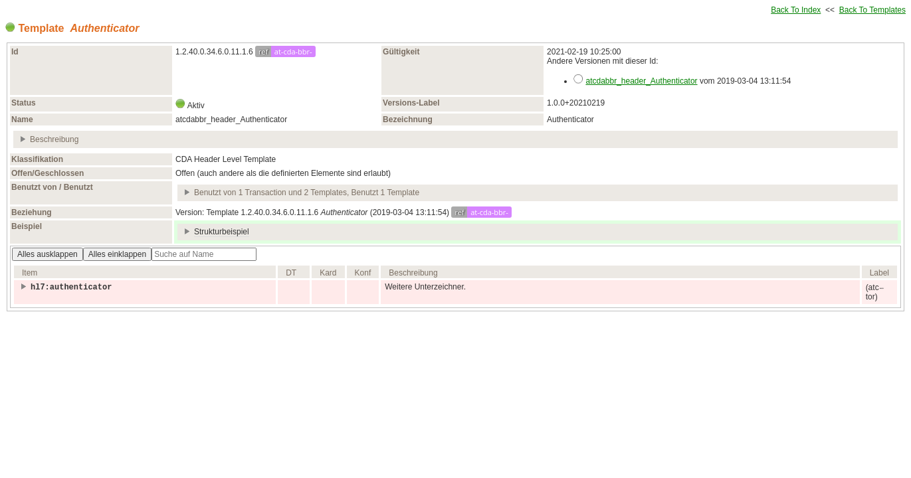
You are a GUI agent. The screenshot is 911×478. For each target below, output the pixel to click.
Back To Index (796, 10)
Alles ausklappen (47, 254)
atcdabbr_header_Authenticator (641, 81)
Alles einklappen (117, 254)
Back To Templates (872, 10)
